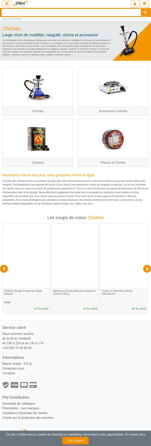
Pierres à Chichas (113, 162)
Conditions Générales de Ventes (24, 413)
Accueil (6, 18)
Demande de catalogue (18, 403)
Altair (7, 302)
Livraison (8, 373)
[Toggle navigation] (6, 4)
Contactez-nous (13, 368)
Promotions (10, 408)
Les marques (30, 408)
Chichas (16, 18)
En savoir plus (135, 434)
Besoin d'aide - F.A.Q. (17, 363)
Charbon (38, 162)
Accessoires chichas (113, 111)
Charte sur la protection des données (28, 417)
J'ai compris (75, 440)
